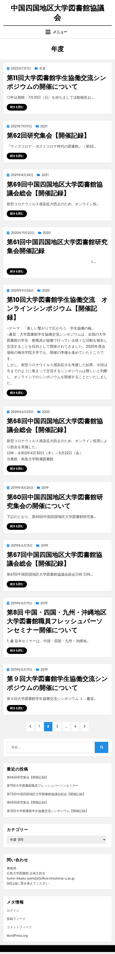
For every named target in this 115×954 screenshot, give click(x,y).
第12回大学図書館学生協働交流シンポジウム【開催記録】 (47, 811)
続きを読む (17, 107)
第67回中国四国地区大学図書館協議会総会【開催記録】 (54, 559)
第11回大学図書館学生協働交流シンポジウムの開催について (56, 82)
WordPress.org (17, 936)
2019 (45, 488)
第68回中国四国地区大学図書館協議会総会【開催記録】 (55, 425)
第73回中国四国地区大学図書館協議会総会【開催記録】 (46, 794)
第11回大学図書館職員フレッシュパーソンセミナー (43, 786)
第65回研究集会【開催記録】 (27, 802)
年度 (42, 68)
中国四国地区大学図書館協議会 (57, 12)
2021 (43, 126)
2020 (47, 233)
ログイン (13, 911)
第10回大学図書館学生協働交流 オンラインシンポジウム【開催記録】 (57, 308)
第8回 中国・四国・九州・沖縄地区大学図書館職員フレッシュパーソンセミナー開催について (56, 621)
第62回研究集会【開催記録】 (48, 135)
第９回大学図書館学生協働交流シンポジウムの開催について (57, 683)
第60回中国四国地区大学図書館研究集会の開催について (55, 501)
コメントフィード (19, 927)
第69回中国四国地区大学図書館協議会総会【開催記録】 (55, 189)
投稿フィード (16, 919)
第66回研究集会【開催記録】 (27, 777)
